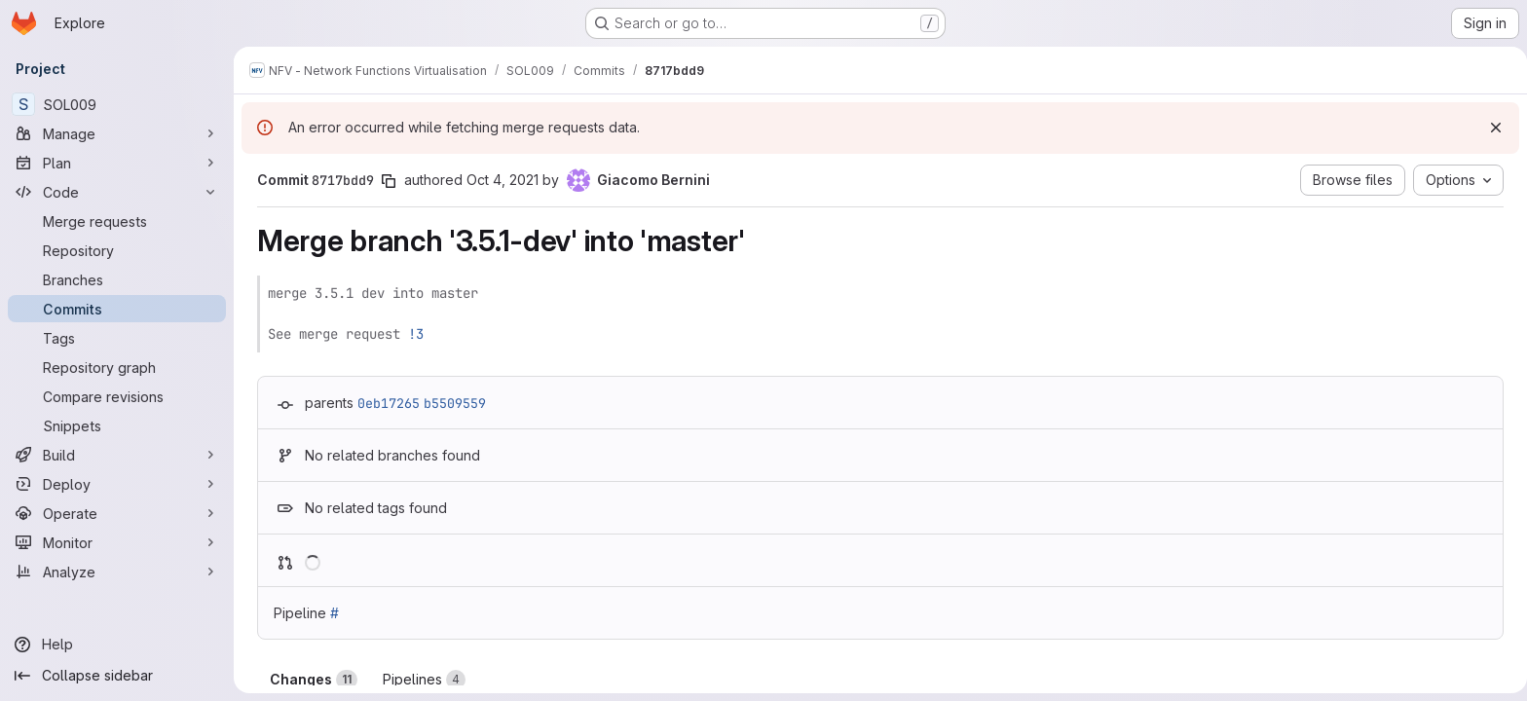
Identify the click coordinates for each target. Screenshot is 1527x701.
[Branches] (117, 279)
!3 (412, 334)
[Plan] (117, 162)
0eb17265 (385, 403)
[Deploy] (117, 484)
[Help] (117, 644)
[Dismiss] (1488, 127)
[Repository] (117, 250)
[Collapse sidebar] (117, 675)
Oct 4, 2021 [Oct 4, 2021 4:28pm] (499, 179)
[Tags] (117, 337)
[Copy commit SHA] (384, 181)
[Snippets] (117, 425)
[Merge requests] (117, 221)
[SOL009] (117, 104)
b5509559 (451, 403)
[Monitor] (117, 542)
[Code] (117, 191)
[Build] (117, 454)
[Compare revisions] (117, 396)
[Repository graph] (117, 367)
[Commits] (117, 308)
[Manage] (117, 133)
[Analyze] (117, 571)
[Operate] (117, 513)
